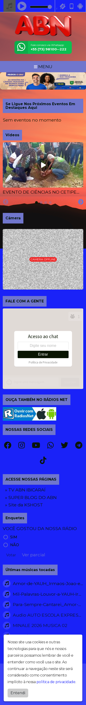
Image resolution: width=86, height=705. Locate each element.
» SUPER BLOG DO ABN (31, 497)
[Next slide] (81, 202)
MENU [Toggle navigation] (43, 66)
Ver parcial (33, 554)
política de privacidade (55, 682)
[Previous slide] (6, 202)
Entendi (18, 693)
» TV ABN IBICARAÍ (25, 490)
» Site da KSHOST (24, 505)
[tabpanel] (43, 168)
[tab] (36, 202)
